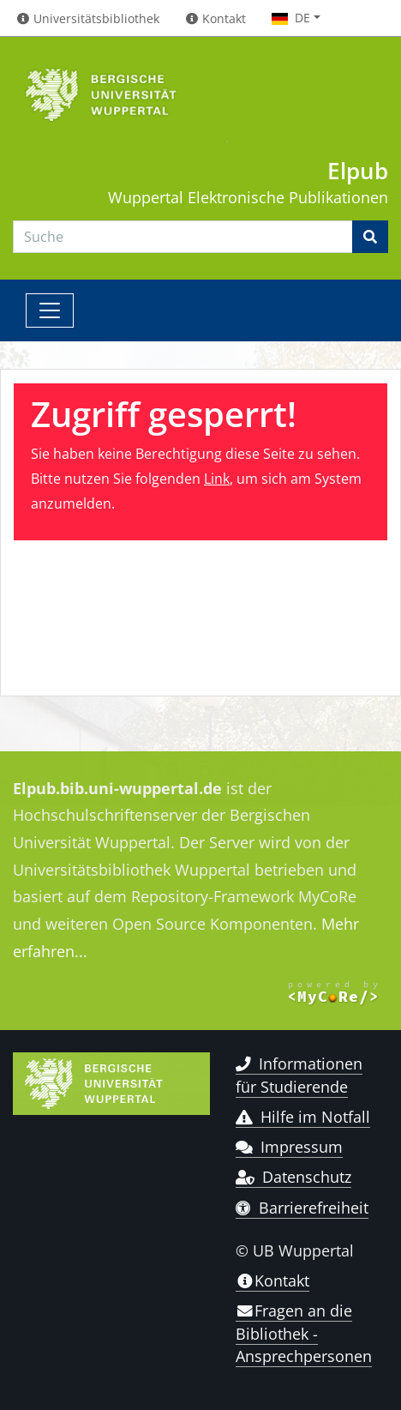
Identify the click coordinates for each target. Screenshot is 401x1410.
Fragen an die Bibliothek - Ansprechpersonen (304, 1333)
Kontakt (272, 1280)
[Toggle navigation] (50, 310)
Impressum (289, 1146)
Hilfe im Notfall (303, 1116)
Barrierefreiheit (302, 1207)
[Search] (183, 236)
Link (217, 478)
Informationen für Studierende (299, 1074)
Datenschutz (293, 1176)
